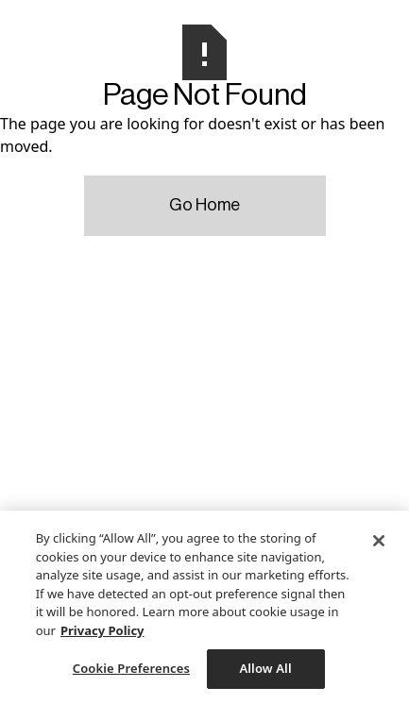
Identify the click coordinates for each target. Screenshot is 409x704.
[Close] (379, 541)
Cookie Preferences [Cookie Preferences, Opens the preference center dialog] (131, 668)
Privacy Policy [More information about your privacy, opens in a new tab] (102, 630)
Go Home (204, 204)
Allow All (265, 668)
